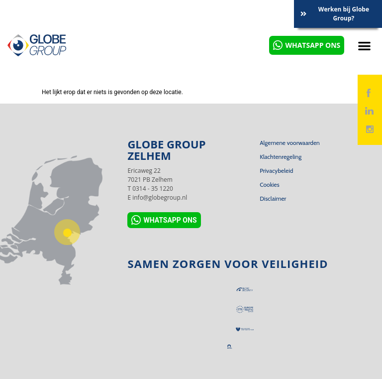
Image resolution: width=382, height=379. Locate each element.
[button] (364, 45)
